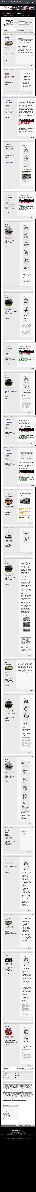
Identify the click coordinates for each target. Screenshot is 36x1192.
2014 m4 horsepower (14, 1087)
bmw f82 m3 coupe (24, 1093)
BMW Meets (12, 15)
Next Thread (21, 1103)
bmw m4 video (23, 1100)
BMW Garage (6, 15)
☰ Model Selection (18, 1)
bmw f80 (25, 1091)
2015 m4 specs (14, 1091)
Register (33, 2)
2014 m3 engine (25, 1085)
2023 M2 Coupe (8, 161)
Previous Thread (15, 1103)
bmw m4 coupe (28, 1096)
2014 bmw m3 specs (24, 1084)
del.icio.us (18, 1077)
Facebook (18, 1073)
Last (30, 30)
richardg (7, 918)
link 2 (22, 1052)
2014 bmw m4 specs (14, 1085)
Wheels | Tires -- (9, 24)
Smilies (4, 1114)
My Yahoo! (7, 1078)
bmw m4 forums (22, 1097)
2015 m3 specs (20, 1089)
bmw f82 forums (16, 1093)
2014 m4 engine (6, 1087)
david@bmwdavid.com (27, 126)
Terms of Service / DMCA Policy (17, 1138)
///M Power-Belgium (8, 494)
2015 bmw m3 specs (17, 1088)
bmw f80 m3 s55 (21, 1092)
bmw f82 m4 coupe (8, 1094)
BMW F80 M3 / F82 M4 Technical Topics (9, 21)
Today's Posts (23, 15)
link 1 (29, 1051)
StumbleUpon (7, 1077)
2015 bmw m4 (24, 1088)
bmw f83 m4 (8, 1095)
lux (5, 859)
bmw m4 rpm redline (16, 1100)
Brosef (7, 531)
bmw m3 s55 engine (17, 1096)
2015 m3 (9, 1089)
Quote (31, 65)
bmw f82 (5, 1093)
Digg (5, 1075)
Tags (4, 1082)
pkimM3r (7, 831)
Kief (6, 295)
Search (28, 15)
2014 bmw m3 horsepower (14, 1084)
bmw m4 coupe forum (7, 1097)
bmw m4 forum (15, 1097)
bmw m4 (23, 1096)
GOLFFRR (7, 100)
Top (34, 1125)
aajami (7, 1026)
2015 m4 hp (8, 1091)
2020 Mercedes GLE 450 (9, 162)
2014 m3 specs (22, 1086)
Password (16, 23)
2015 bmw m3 (10, 1088)
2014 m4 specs (26, 1087)
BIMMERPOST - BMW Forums (27, 1125)
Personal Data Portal (27, 1138)
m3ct (6, 224)
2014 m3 (19, 1085)
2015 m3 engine (14, 1089)
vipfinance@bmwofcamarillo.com (26, 128)
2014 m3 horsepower (10, 1086)
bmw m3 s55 (10, 1096)
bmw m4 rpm (8, 1100)
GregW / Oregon (9, 145)
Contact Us (18, 1125)
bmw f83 (28, 1094)
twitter (6, 1073)
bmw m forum (14, 1095)
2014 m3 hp (17, 1086)
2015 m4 (25, 1089)
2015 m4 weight (20, 1091)
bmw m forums (20, 1095)
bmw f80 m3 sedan (28, 1092)
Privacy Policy (7, 1138)
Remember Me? (29, 22)
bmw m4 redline (16, 1098)
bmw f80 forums (9, 1092)
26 (8, 318)
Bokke (6, 955)
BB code (4, 1113)
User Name (17, 22)
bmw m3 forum (27, 1095)
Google (18, 1075)
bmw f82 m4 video (23, 1094)
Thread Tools (28, 32)
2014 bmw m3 (6, 1084)
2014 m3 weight (29, 1086)
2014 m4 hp (20, 1087)
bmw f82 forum (10, 1093)
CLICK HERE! (27, 123)
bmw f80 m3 (15, 1092)
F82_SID (7, 38)
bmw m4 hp (10, 1098)
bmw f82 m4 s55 (16, 1094)
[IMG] (4, 1115)
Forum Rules (5, 1118)
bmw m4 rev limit (23, 1098)
